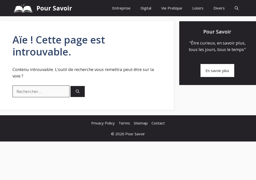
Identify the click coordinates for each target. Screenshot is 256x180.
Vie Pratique (171, 8)
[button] (237, 8)
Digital (145, 8)
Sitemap (141, 123)
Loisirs (198, 8)
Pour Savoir (54, 8)
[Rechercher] (77, 91)
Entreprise (121, 8)
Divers (219, 8)
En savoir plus (217, 70)
